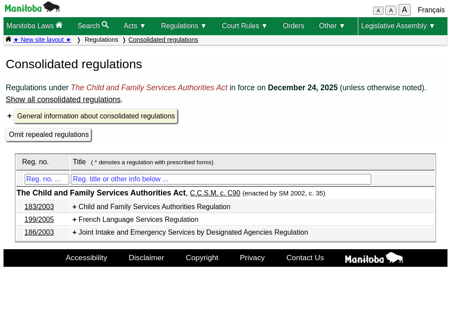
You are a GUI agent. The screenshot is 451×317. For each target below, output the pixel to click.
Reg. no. (35, 162)
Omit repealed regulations (49, 134)
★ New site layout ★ (42, 39)
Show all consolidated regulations (63, 99)
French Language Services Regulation (138, 219)
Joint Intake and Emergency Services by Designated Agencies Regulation (193, 232)
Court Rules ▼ (245, 25)
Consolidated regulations (163, 39)
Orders (293, 25)
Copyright (202, 257)
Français (431, 10)
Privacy (252, 257)
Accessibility (86, 257)
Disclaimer (146, 257)
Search (93, 25)
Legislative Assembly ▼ (398, 25)
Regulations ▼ (184, 25)
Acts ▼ (135, 25)
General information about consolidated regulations (96, 116)
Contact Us (305, 257)
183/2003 (39, 206)
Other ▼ (332, 25)
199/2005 (39, 219)
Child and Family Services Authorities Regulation (154, 206)
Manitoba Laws (34, 25)
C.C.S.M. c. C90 (215, 193)
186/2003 (39, 232)
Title (79, 162)
